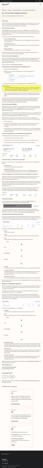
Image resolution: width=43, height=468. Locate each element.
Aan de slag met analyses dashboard (26, 212)
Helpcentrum (4, 10)
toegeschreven (32, 170)
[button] (21, 78)
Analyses (9, 10)
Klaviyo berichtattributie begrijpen (9, 367)
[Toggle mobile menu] (40, 4)
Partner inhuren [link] (14, 421)
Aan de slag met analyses (16, 10)
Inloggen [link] (13, 444)
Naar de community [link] (15, 403)
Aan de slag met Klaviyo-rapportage (28, 10)
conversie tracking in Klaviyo (17, 64)
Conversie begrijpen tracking (8, 368)
